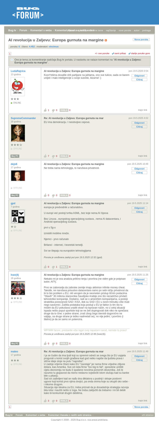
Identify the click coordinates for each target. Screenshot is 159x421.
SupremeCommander (24, 118)
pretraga (146, 30)
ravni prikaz (120, 53)
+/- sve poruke (102, 53)
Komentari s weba (41, 30)
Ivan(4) (15, 274)
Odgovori (139, 75)
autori (137, 30)
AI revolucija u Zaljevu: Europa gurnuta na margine (74, 71)
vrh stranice (148, 415)
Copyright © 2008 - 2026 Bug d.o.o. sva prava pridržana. (79, 420)
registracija (82, 30)
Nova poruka (141, 39)
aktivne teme (96, 30)
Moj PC (14, 156)
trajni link (142, 110)
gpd (13, 203)
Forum (23, 30)
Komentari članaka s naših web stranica (69, 415)
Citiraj (139, 79)
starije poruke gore (140, 53)
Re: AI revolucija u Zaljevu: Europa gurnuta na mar (74, 118)
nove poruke (125, 30)
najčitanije (111, 30)
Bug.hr (12, 30)
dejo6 (14, 164)
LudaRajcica (18, 71)
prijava (70, 30)
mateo (15, 351)
